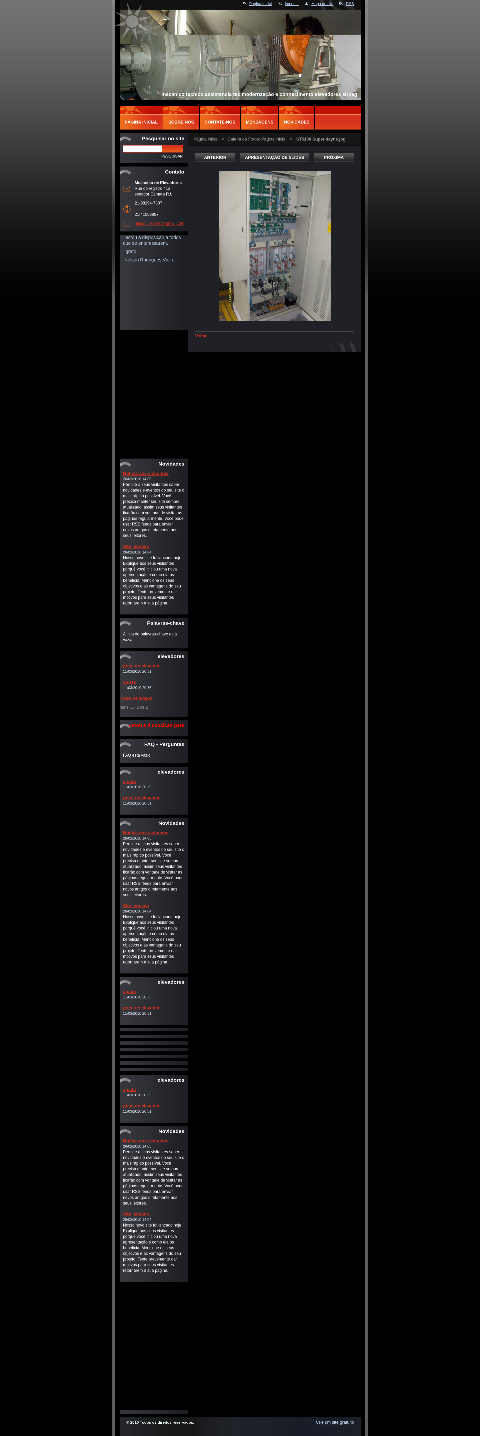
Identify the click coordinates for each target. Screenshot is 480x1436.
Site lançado (136, 546)
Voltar (201, 335)
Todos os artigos (136, 698)
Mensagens (259, 122)
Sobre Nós (181, 122)
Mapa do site (322, 4)
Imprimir (292, 4)
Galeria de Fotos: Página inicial (256, 139)
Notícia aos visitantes (146, 473)
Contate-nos (220, 122)
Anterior (215, 157)
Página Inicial (260, 4)
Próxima (334, 157)
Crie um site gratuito (335, 1422)
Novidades (296, 122)
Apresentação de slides (274, 157)
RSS (350, 4)
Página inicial (205, 139)
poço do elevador (141, 665)
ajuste (129, 682)
